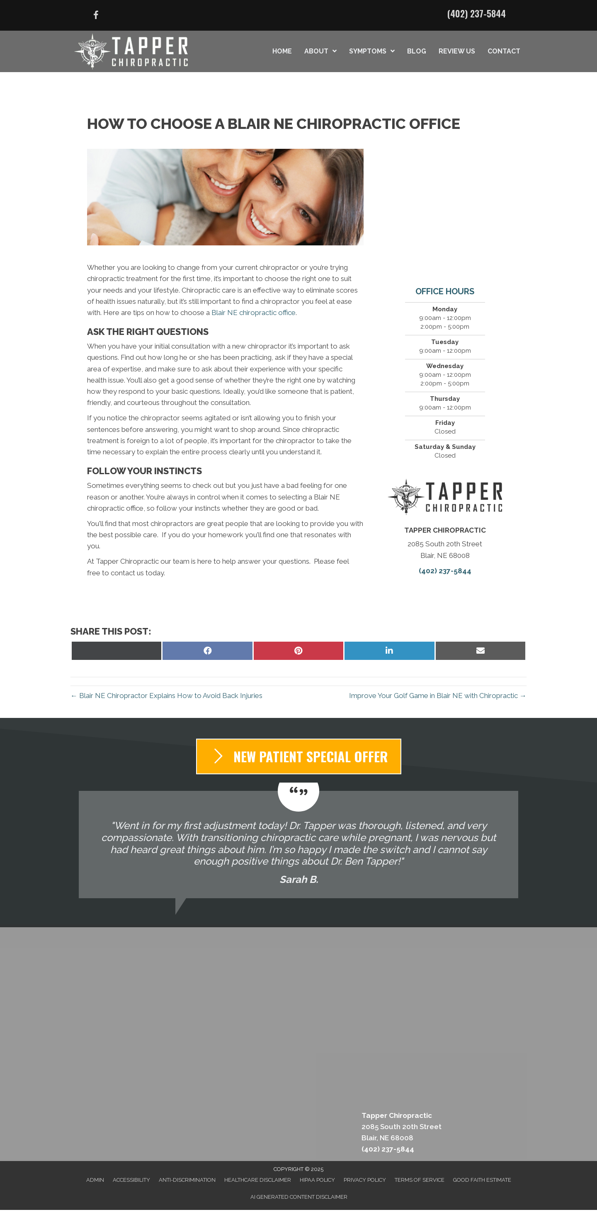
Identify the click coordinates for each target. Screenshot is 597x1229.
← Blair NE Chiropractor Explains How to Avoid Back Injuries (166, 695)
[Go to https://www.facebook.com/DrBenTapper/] (95, 16)
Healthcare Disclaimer (257, 1180)
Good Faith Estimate (482, 1180)
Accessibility (131, 1180)
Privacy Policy (365, 1180)
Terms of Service (419, 1180)
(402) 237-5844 (476, 13)
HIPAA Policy (317, 1180)
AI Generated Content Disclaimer (298, 1197)
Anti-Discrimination (187, 1180)
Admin (95, 1180)
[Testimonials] (298, 844)
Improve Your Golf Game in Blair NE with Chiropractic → (438, 695)
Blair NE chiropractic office (253, 312)
